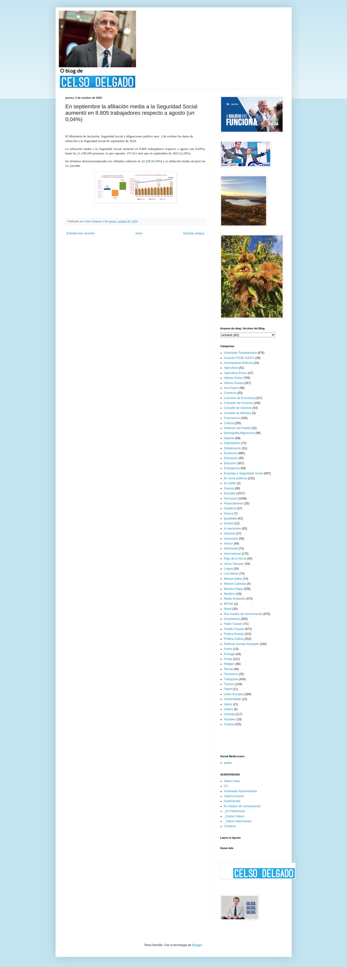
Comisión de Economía (239, 398)
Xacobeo (230, 719)
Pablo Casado (233, 624)
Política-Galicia (234, 639)
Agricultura (231, 368)
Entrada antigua (193, 233)
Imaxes (229, 523)
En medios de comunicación (242, 806)
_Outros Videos (234, 816)
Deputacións (232, 443)
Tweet (228, 689)
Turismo (229, 684)
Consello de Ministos (237, 413)
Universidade (232, 699)
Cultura (229, 423)
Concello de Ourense (238, 408)
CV (226, 786)
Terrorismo (231, 674)
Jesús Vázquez (234, 563)
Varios (228, 704)
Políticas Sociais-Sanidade (241, 644)
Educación (231, 458)
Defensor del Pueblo (237, 428)
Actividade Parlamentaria (240, 353)
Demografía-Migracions (239, 433)
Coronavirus (232, 418)
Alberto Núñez (233, 378)
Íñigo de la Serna (235, 558)
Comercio (230, 393)
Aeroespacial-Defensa (238, 363)
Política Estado (234, 634)
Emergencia (232, 468)
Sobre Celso (232, 781)
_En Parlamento (234, 811)
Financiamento (233, 503)
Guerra (228, 513)
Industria (229, 533)
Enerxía (229, 488)
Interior (228, 543)
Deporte (229, 438)
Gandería (230, 508)
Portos (228, 649)
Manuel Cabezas (235, 583)
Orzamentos (232, 619)
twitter (228, 763)
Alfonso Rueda (233, 383)
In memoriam (232, 528)
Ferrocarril (231, 498)
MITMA (229, 604)
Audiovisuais (232, 801)
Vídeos (228, 709)
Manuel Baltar (233, 578)
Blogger (197, 945)
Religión (229, 664)
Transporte (231, 679)
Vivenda (229, 714)
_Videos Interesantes (238, 821)
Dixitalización (232, 448)
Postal (228, 659)
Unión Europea (234, 694)
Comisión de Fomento (238, 403)
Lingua (228, 568)
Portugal (229, 654)
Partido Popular (234, 629)
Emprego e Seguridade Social (243, 473)
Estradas (230, 493)
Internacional (232, 553)
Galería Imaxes (234, 796)
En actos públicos (235, 478)
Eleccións (230, 463)
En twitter (230, 483)
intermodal (231, 548)
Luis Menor (231, 573)
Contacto (230, 826)
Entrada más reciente (81, 233)
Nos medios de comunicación (243, 614)
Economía (230, 453)
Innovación (231, 538)
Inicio (139, 233)
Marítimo (230, 594)
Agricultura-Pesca (235, 373)
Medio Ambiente (234, 598)
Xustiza (229, 724)
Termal (228, 669)
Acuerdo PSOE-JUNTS (239, 358)
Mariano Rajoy (233, 589)
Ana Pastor (231, 388)
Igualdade (230, 518)
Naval (228, 609)
